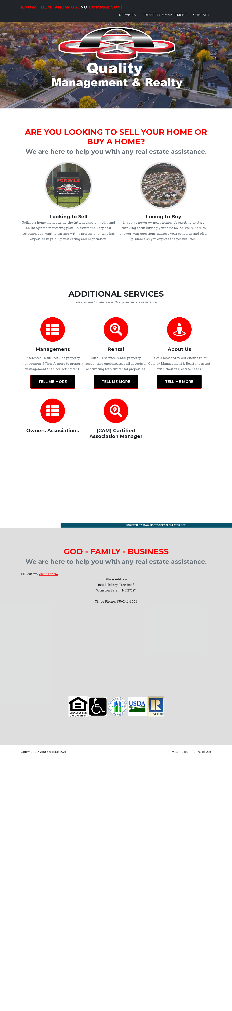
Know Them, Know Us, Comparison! (80, 9)
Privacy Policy (178, 752)
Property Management (164, 17)
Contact (201, 17)
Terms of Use (201, 752)
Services (127, 17)
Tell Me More (52, 382)
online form (48, 574)
